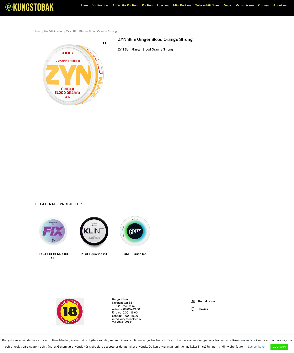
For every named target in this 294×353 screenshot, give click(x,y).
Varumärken (245, 5)
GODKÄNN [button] (279, 346)
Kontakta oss (207, 301)
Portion (147, 5)
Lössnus (163, 5)
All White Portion (124, 5)
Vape (227, 5)
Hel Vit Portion (53, 31)
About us (280, 5)
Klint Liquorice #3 (94, 254)
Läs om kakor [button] (257, 346)
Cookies (203, 308)
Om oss (263, 5)
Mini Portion (182, 5)
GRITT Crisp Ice (135, 254)
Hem (84, 5)
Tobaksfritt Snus (207, 5)
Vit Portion (100, 5)
